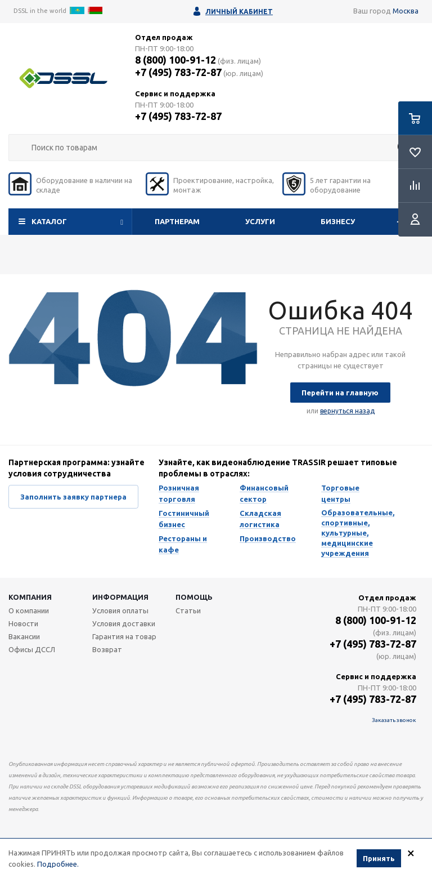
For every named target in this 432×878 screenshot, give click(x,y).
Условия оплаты (120, 610)
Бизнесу (338, 221)
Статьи (188, 610)
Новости (23, 623)
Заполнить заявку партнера (73, 497)
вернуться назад (347, 411)
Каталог (49, 221)
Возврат (107, 649)
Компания (30, 597)
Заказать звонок (394, 720)
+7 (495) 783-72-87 (178, 72)
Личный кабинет (239, 11)
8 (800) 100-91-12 (175, 59)
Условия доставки (123, 623)
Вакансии (24, 636)
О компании (28, 610)
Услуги (260, 221)
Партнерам (177, 221)
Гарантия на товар (124, 636)
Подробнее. (58, 864)
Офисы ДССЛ (31, 649)
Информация (120, 597)
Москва (405, 11)
